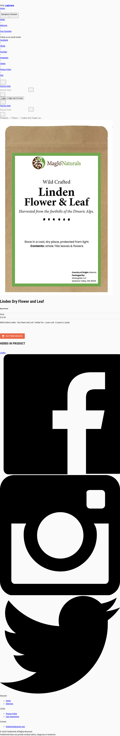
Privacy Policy (11, 714)
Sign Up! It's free (15, 98)
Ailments (9, 704)
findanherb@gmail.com (15, 726)
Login (3, 98)
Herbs (8, 701)
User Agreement (12, 716)
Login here (9, 5)
